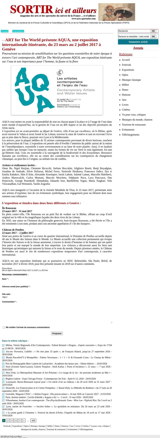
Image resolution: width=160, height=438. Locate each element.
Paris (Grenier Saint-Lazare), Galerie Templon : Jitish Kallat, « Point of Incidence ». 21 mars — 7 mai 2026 (56, 363)
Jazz (86, 417)
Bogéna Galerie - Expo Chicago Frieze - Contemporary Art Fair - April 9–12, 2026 (41, 374)
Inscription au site (32, 436)
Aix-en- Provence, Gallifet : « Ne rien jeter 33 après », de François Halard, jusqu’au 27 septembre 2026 (50, 351)
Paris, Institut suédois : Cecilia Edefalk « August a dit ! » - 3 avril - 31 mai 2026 (40, 392)
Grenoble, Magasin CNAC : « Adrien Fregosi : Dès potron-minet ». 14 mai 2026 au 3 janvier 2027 (48, 389)
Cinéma (103, 417)
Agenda (138, 48)
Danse (68, 417)
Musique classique (45, 417)
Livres (93, 417)
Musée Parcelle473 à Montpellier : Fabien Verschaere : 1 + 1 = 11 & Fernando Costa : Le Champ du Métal (56, 354)
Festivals (7, 417)
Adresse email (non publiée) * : (16, 286)
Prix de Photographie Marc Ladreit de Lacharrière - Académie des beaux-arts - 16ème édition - (46, 360)
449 (33, 412)
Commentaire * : (9, 302)
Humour (78, 417)
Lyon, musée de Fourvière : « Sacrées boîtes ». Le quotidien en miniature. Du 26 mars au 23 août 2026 (50, 401)
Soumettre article (138, 42)
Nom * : (5, 279)
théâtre (60, 417)
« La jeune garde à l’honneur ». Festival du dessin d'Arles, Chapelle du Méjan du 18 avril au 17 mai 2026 (56, 404)
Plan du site (5, 436)
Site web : (6, 294)
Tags (42, 436)
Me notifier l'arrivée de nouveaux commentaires (28, 327)
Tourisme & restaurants (76, 420)
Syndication (19, 436)
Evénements (97, 420)
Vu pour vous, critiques (133, 121)
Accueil (4, 31)
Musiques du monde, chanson (47, 420)
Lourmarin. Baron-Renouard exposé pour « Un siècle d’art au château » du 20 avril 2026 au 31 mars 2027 (56, 377)
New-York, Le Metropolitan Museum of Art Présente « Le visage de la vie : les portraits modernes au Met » (56, 368)
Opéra (30, 417)
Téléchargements (57, 423)
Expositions (19, 31)
